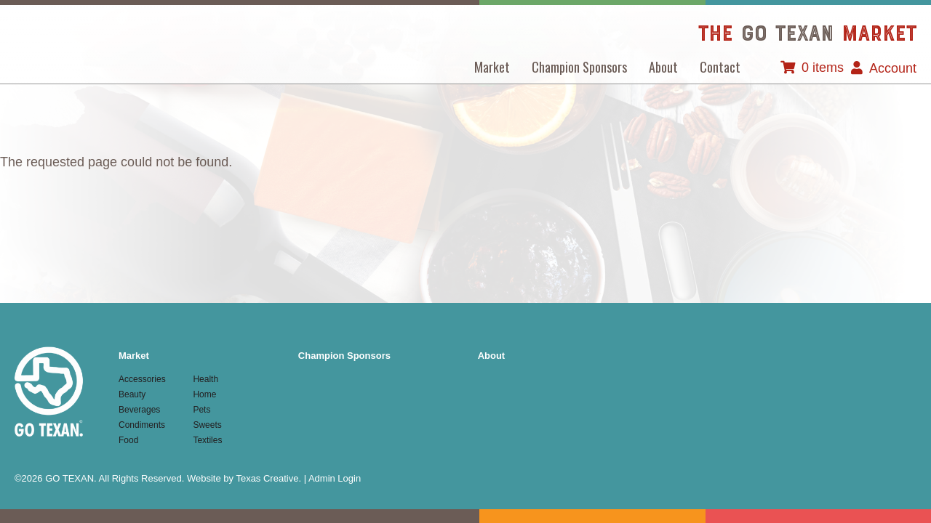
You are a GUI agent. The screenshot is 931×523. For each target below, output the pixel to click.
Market (492, 66)
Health (205, 379)
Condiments (142, 425)
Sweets (207, 425)
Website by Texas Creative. (244, 478)
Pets (201, 410)
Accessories (142, 379)
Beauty (132, 394)
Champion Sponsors (579, 66)
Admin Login (334, 478)
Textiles (207, 440)
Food (128, 440)
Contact (720, 66)
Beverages (139, 410)
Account (892, 68)
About (663, 66)
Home (204, 394)
